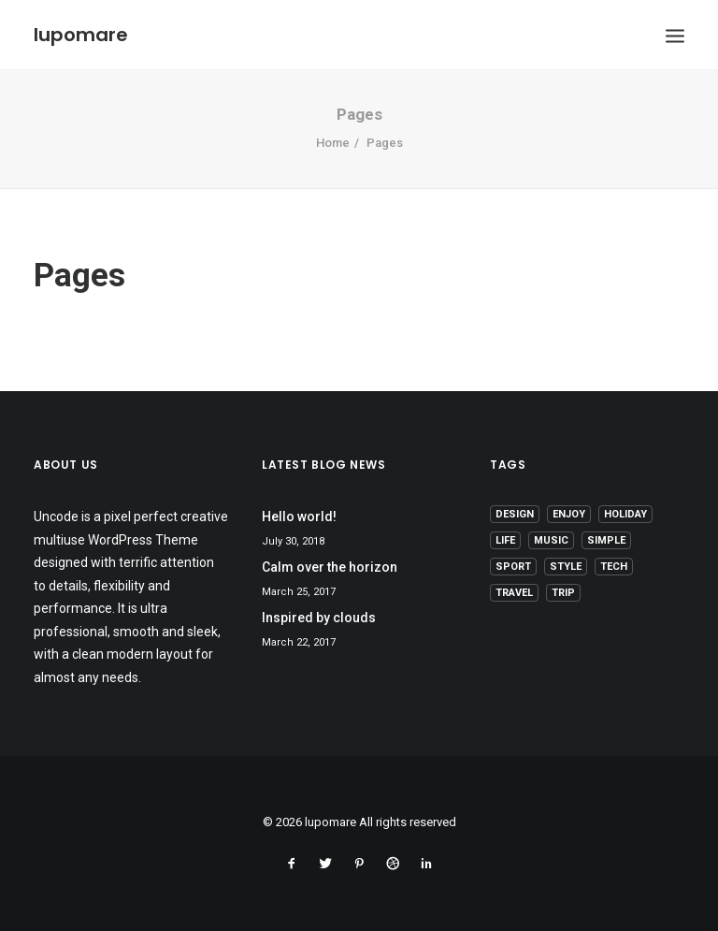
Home (333, 143)
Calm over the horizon (329, 567)
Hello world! (299, 516)
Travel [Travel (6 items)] (514, 593)
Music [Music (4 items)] (551, 540)
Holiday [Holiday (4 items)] (625, 514)
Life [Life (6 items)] (505, 540)
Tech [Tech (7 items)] (613, 566)
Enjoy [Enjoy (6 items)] (569, 514)
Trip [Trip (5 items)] (563, 593)
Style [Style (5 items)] (566, 566)
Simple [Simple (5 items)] (606, 540)
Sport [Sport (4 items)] (513, 566)
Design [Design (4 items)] (514, 514)
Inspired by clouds (319, 617)
